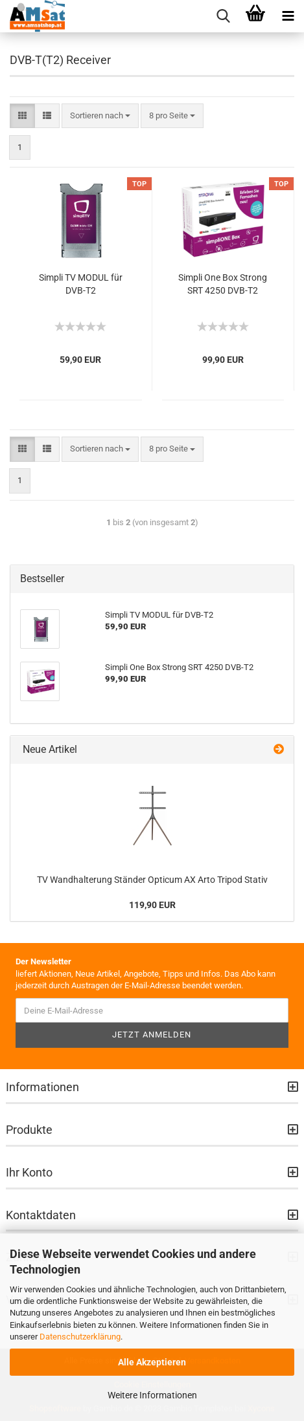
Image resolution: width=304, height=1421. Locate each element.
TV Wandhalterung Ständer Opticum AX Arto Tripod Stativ (152, 879)
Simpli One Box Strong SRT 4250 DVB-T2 (222, 284)
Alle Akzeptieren (152, 1362)
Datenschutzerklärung (80, 1336)
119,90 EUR (152, 905)
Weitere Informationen (152, 1395)
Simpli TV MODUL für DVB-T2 (81, 284)
